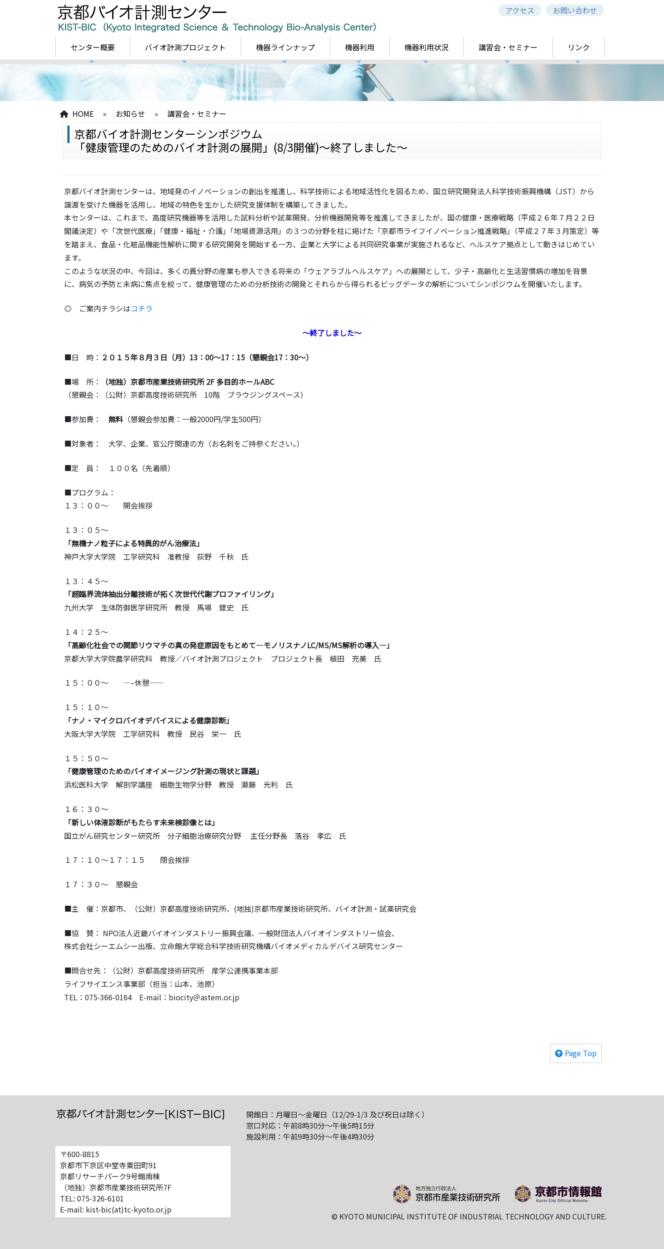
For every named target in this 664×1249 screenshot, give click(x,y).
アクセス (519, 10)
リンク (579, 47)
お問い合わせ (575, 10)
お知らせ (130, 113)
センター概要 (93, 47)
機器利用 (359, 47)
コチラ (141, 308)
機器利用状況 (426, 47)
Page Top (581, 1052)
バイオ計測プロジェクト (185, 47)
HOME (83, 113)
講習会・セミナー (508, 47)
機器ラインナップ (285, 47)
